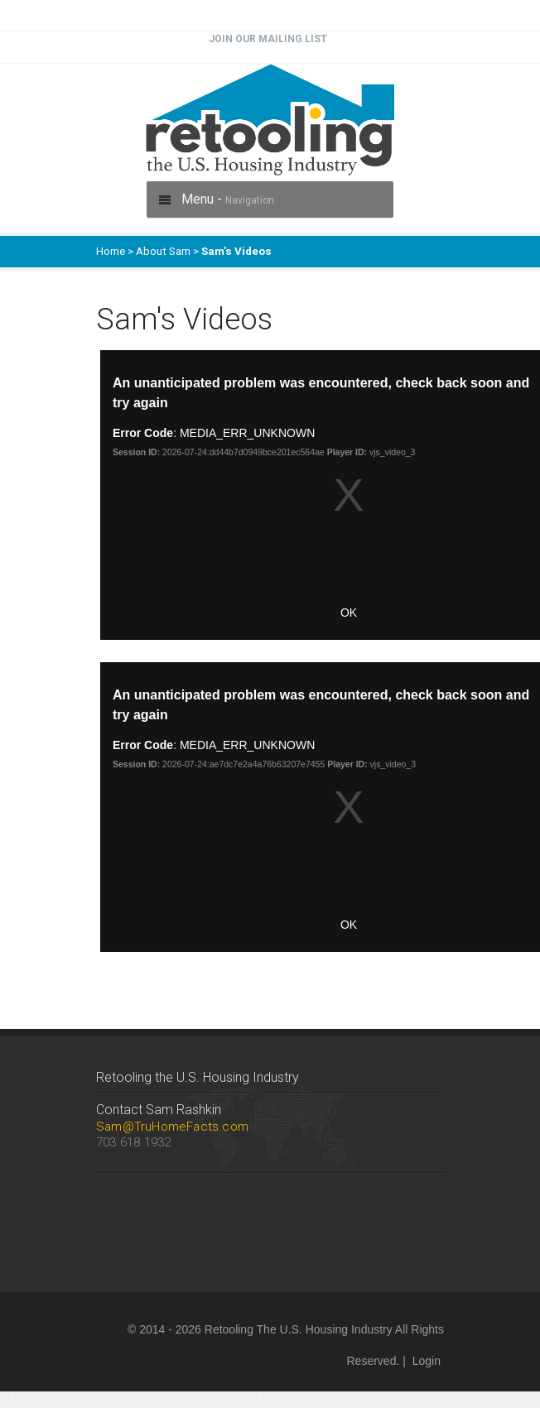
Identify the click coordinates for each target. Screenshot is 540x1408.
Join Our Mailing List (268, 39)
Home (110, 251)
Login (426, 1360)
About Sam (163, 251)
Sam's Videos (236, 251)
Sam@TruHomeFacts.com (172, 1126)
